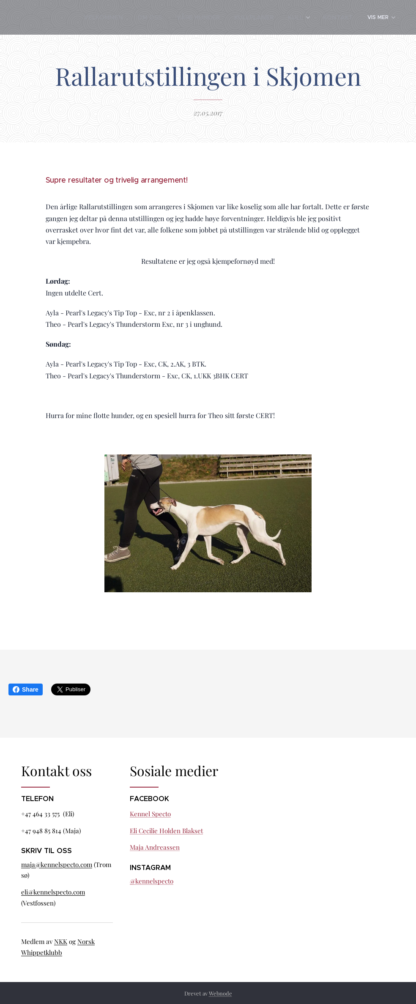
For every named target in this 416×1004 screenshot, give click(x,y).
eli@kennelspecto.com (53, 892)
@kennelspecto (151, 881)
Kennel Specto (150, 814)
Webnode (220, 993)
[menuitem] (70, 17)
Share (25, 689)
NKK (60, 941)
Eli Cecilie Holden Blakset (166, 830)
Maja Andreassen (155, 847)
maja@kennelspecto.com (56, 864)
